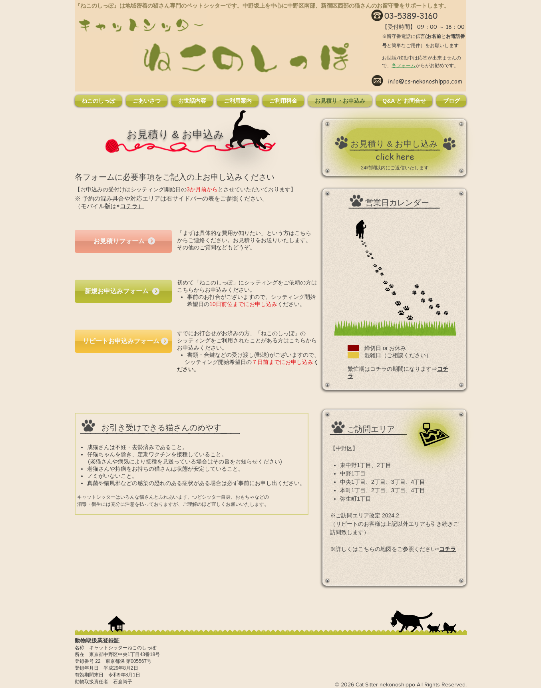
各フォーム (404, 65)
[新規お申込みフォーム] (123, 291)
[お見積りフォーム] (123, 241)
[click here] (395, 157)
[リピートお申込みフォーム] (123, 341)
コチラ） (132, 206)
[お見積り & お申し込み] (394, 143)
